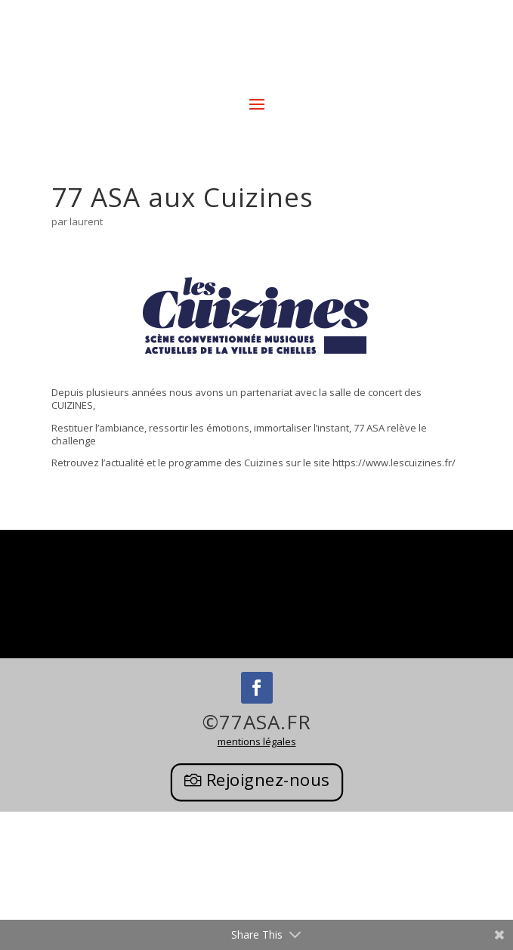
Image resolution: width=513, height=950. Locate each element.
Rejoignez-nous (267, 780)
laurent (86, 221)
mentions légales (257, 741)
